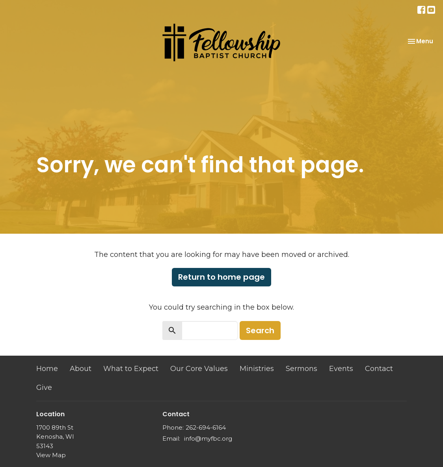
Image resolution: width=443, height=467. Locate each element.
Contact (379, 368)
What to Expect (130, 368)
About (80, 368)
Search (260, 330)
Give (44, 387)
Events (341, 368)
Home (47, 368)
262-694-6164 (206, 427)
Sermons (301, 368)
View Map (51, 455)
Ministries (257, 368)
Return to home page (221, 276)
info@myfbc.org (208, 438)
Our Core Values (199, 368)
